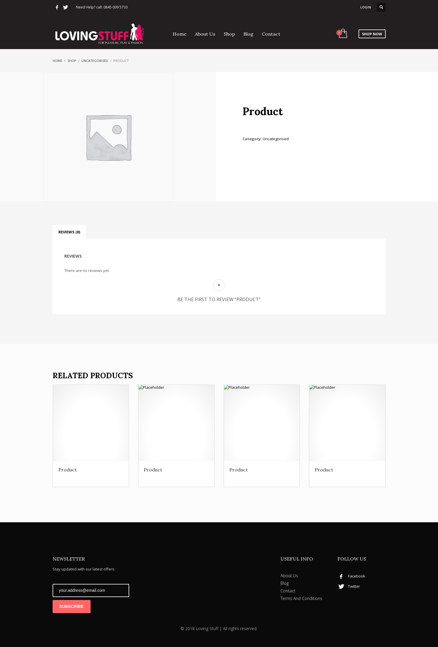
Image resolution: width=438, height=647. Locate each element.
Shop (71, 60)
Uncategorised (95, 60)
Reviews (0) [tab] (69, 232)
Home (57, 60)
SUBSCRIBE (71, 606)
